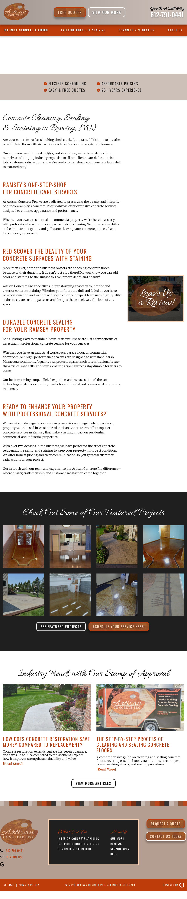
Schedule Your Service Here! (120, 627)
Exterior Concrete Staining (83, 30)
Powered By (172, 888)
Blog (114, 856)
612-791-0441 (167, 14)
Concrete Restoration (137, 30)
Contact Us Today (166, 841)
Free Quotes (70, 12)
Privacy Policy (32, 887)
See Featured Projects (58, 627)
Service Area (120, 850)
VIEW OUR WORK (106, 12)
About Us (175, 30)
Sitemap (10, 887)
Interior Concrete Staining (26, 30)
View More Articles (93, 784)
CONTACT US (14, 859)
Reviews (116, 845)
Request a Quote (166, 825)
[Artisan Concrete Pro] (16, 20)
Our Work (118, 840)
